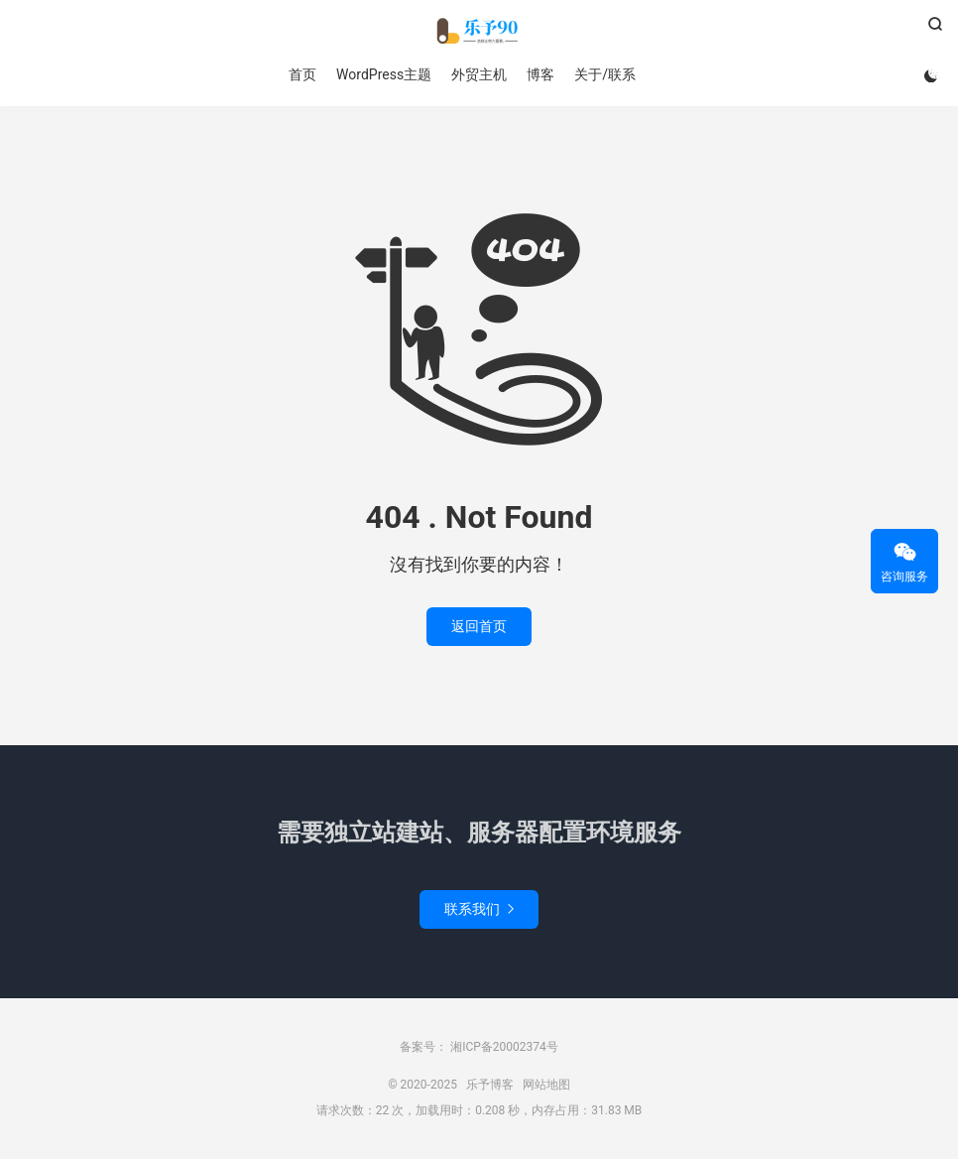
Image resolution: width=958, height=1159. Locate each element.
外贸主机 (479, 74)
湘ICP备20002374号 (502, 1047)
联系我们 (479, 909)
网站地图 (546, 1085)
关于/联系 (605, 74)
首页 (302, 74)
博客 (540, 74)
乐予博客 (479, 31)
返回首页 (479, 626)
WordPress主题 (383, 74)
